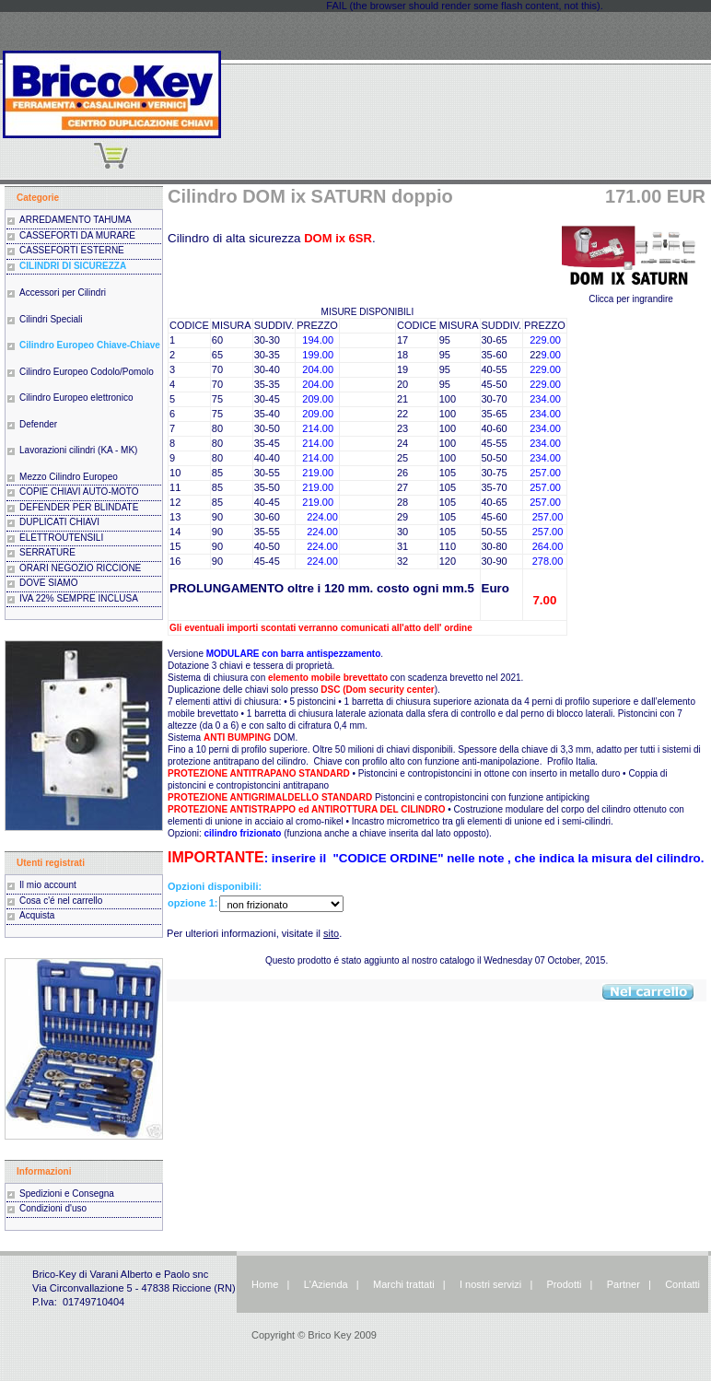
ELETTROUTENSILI (61, 538)
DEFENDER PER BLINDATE (78, 507)
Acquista (36, 915)
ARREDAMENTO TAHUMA (75, 220)
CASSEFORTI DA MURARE (77, 235)
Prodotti (564, 1284)
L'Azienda (326, 1284)
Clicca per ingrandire (631, 294)
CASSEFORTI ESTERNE (71, 250)
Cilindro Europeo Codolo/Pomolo (86, 372)
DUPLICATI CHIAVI (59, 522)
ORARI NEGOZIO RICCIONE (80, 568)
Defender (38, 424)
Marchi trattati (404, 1284)
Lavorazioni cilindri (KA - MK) (78, 450)
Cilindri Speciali (50, 319)
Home (264, 1284)
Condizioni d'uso (53, 1208)
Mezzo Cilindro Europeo (68, 477)
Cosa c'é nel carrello (60, 900)
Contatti (682, 1284)
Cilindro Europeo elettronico (76, 397)
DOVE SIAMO (48, 583)
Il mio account (47, 885)
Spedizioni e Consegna (66, 1193)
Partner (623, 1284)
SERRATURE (47, 552)
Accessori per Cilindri (62, 292)
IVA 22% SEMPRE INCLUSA (78, 598)
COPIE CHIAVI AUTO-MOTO (78, 491)
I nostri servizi (489, 1284)
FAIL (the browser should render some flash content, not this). (464, 5)
